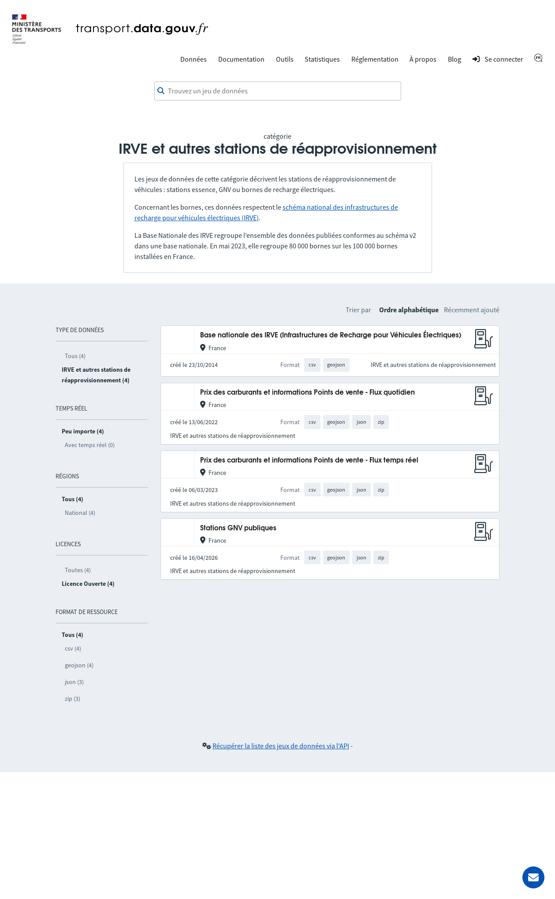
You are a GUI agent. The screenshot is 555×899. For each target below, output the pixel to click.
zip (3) (72, 699)
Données (193, 59)
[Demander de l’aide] (533, 877)
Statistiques (322, 59)
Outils (285, 59)
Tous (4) (75, 356)
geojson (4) (79, 665)
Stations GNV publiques (238, 528)
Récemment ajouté (471, 309)
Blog (454, 59)
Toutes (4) (78, 570)
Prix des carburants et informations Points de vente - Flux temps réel (309, 460)
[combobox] (277, 91)
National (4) (80, 513)
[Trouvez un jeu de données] (277, 91)
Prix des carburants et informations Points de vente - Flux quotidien (307, 392)
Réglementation (375, 59)
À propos (423, 59)
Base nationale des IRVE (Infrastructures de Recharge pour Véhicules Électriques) (330, 335)
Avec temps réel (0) (90, 445)
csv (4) (73, 648)
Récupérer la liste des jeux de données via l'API (280, 745)
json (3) (74, 682)
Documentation (241, 59)
